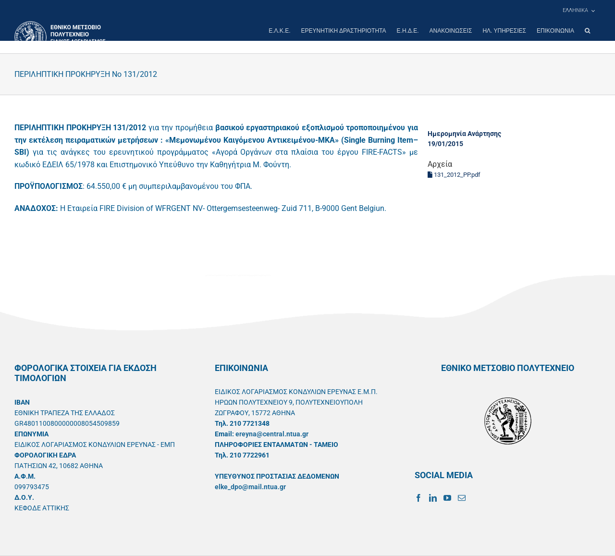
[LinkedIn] (433, 498)
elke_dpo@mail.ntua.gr (250, 487)
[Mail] (462, 498)
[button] (587, 30)
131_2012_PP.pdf (454, 174)
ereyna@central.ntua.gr (271, 434)
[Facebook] (418, 498)
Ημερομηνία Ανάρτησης (464, 133)
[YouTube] (447, 498)
